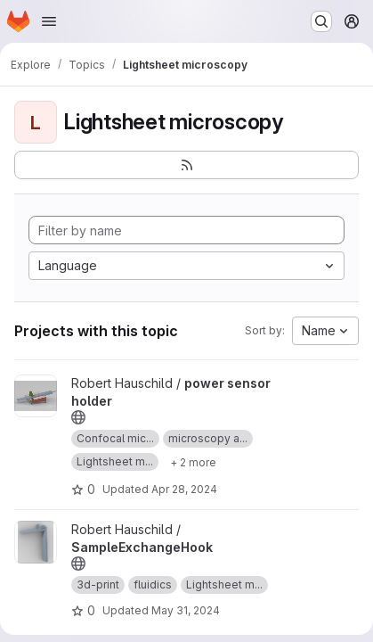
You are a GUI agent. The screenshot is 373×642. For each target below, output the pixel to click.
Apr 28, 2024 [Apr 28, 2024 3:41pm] (184, 489)
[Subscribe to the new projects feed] (186, 165)
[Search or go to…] (321, 21)
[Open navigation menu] (49, 21)
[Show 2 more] (193, 462)
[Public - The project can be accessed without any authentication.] (78, 417)
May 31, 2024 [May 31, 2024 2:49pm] (185, 610)
